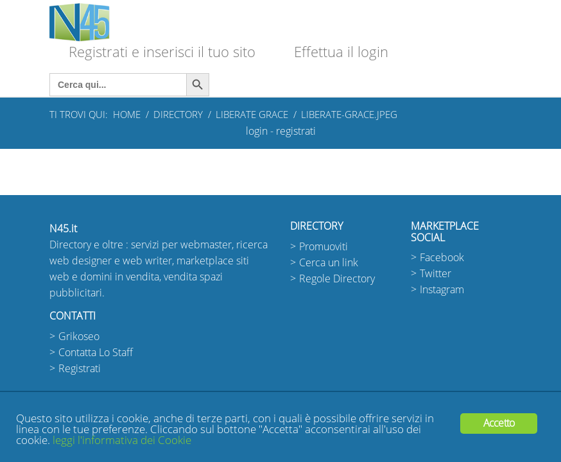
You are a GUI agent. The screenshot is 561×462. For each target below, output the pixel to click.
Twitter (435, 274)
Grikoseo (78, 336)
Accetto (498, 423)
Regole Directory (337, 279)
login (257, 131)
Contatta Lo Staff (95, 352)
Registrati (79, 369)
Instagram (442, 290)
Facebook (442, 258)
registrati (296, 131)
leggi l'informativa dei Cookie (122, 440)
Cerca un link (328, 263)
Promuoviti (323, 247)
